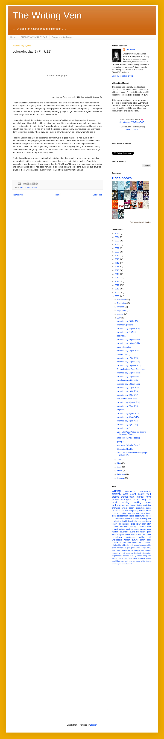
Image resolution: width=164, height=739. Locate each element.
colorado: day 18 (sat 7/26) (128, 351)
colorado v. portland (125, 325)
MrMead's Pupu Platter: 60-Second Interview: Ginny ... (131, 433)
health (124, 521)
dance (148, 508)
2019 (117, 256)
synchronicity (143, 558)
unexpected (117, 540)
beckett (129, 564)
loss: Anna (121, 336)
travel (29, 187)
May (119, 463)
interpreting (133, 511)
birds (125, 558)
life (137, 518)
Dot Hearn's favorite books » (140, 222)
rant (149, 556)
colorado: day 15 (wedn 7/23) (129, 365)
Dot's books (122, 178)
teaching (143, 518)
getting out (121, 442)
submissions (131, 505)
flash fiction (136, 534)
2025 (117, 233)
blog (129, 542)
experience (127, 518)
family (142, 540)
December (121, 299)
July (119, 318)
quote (149, 532)
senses (126, 556)
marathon (142, 527)
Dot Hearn (130, 50)
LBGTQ (118, 550)
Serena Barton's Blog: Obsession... (131, 369)
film (134, 518)
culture (135, 540)
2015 (117, 270)
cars (138, 548)
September (122, 310)
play (128, 548)
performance (118, 505)
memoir (140, 497)
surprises (120, 410)
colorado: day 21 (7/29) (126, 332)
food (149, 518)
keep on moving (123, 354)
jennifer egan (116, 564)
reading (131, 513)
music (115, 502)
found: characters (124, 347)
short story (146, 524)
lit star (123, 542)
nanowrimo (130, 491)
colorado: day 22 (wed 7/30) (128, 328)
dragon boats (134, 516)
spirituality (125, 545)
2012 (117, 281)
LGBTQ (133, 556)
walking (137, 502)
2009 (117, 292)
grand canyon (140, 529)
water (148, 502)
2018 (117, 259)
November (121, 303)
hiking (135, 558)
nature (142, 511)
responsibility (117, 556)
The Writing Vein (47, 15)
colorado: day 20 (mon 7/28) (128, 340)
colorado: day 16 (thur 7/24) (128, 362)
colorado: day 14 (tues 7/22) (128, 373)
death (123, 553)
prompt (124, 497)
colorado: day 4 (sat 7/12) (127, 421)
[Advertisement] (146, 617)
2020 (117, 252)
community (145, 491)
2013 (117, 278)
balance (23, 187)
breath (148, 534)
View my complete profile (122, 76)
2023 (117, 241)
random (115, 532)
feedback (137, 553)
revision (141, 521)
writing (34, 187)
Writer (142, 516)
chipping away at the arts (127, 380)
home (149, 529)
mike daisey (146, 553)
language (143, 545)
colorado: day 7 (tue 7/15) (127, 406)
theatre (115, 497)
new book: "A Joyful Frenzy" (128, 445)
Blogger (93, 725)
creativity (116, 494)
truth (131, 545)
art (150, 499)
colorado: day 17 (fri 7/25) (127, 358)
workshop (147, 505)
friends (115, 499)
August (120, 314)
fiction (139, 505)
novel (148, 497)
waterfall (124, 564)
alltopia (114, 558)
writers (124, 508)
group (136, 545)
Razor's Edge (139, 499)
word (138, 513)
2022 (117, 244)
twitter (143, 561)
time (143, 513)
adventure (124, 532)
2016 (117, 267)
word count (129, 494)
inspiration (140, 508)
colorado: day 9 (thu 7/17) (127, 395)
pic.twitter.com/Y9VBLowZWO (131, 122)
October (120, 307)
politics (148, 511)
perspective (135, 550)
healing (133, 527)
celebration (116, 521)
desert (134, 542)
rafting (149, 548)
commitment (117, 537)
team (140, 542)
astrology (147, 550)
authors (115, 527)
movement (126, 550)
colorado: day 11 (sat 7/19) (128, 388)
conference (130, 537)
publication (116, 513)
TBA (143, 534)
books (148, 513)
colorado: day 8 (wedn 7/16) (128, 402)
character (116, 508)
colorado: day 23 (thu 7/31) (128, 321)
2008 (117, 296)
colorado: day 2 (123, 428)
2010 (117, 289)
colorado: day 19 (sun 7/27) (128, 343)
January (120, 478)
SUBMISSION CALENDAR (34, 37)
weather (115, 534)
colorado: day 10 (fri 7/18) (127, 391)
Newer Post (18, 195)
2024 (117, 237)
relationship (116, 545)
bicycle (120, 558)
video (124, 513)
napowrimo (124, 527)
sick (149, 537)
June (119, 460)
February (121, 474)
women (127, 540)
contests (129, 529)
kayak (130, 521)
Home (13, 37)
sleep (114, 516)
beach (131, 508)
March (120, 471)
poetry (141, 494)
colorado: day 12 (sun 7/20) (128, 384)
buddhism (147, 542)
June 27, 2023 (132, 129)
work (149, 494)
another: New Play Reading (128, 438)
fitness (148, 516)
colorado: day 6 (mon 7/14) (128, 413)
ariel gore (125, 499)
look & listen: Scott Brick (127, 399)
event (132, 532)
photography (121, 548)
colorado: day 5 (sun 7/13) (128, 417)
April (119, 467)
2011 (117, 285)
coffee (130, 558)
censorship (116, 553)
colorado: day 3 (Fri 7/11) (127, 425)
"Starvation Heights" (125, 449)
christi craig (142, 556)
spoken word (124, 534)
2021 (117, 248)
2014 (117, 274)
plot (135, 521)
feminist (148, 561)
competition (117, 518)
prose (133, 548)
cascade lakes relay (131, 524)
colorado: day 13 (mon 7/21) (128, 377)
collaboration (122, 516)
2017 (117, 263)
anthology (136, 561)
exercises (116, 511)
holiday (142, 537)
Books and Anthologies (63, 37)
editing (126, 502)
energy (143, 548)
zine (130, 561)
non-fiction (140, 532)
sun (113, 550)
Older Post (97, 195)
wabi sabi (124, 561)
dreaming (129, 553)
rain (142, 550)
